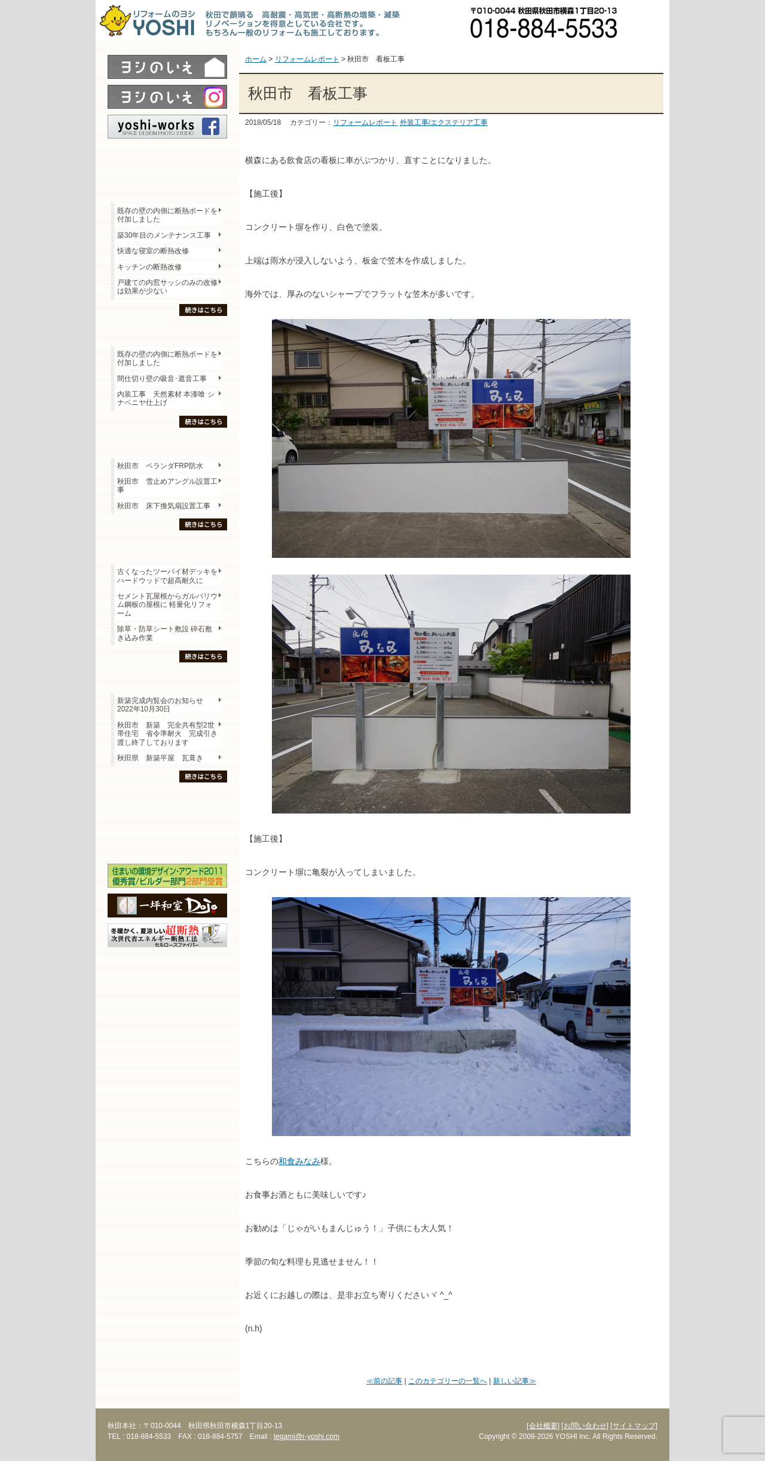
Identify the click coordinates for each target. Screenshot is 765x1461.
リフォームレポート (365, 122)
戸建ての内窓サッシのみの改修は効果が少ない (167, 286)
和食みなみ (299, 1161)
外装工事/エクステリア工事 (444, 122)
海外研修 (167, 843)
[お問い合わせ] (584, 1426)
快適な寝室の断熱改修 (153, 251)
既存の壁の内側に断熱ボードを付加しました (167, 215)
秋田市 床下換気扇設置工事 (163, 506)
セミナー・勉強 (167, 822)
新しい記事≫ (514, 1381)
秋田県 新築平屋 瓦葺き (160, 758)
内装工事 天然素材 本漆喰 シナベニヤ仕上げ (166, 398)
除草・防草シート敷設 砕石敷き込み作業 (164, 633)
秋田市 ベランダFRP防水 (160, 466)
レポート (167, 159)
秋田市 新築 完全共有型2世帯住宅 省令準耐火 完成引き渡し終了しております (167, 734)
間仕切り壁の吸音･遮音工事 (162, 379)
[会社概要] (543, 1426)
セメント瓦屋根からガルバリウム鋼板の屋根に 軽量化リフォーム (167, 605)
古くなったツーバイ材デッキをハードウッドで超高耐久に (167, 575)
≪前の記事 (384, 1381)
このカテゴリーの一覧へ (447, 1381)
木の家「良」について (167, 801)
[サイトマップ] (633, 1426)
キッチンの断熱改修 (153, 267)
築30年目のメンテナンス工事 (164, 235)
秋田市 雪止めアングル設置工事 (167, 485)
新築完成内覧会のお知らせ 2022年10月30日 (160, 704)
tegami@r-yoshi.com (306, 1436)
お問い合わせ (648, 21)
